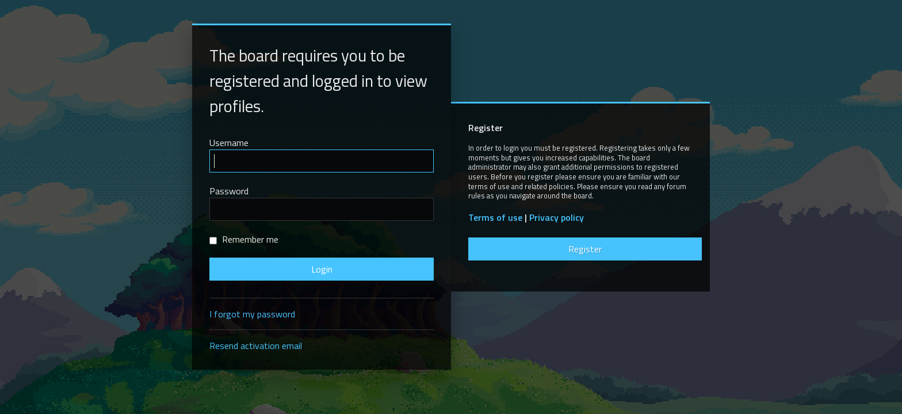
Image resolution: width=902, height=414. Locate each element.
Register (585, 249)
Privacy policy (556, 218)
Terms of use (495, 218)
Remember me (243, 239)
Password (229, 191)
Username (229, 143)
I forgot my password (252, 314)
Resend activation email (255, 345)
